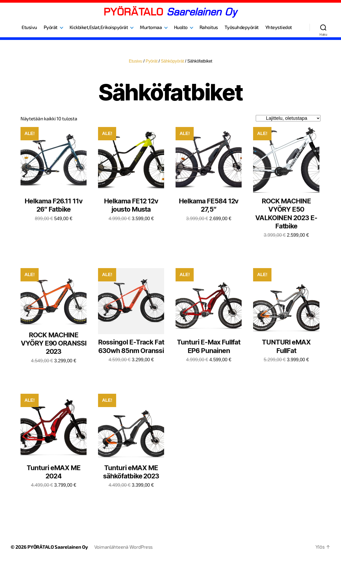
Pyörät (51, 27)
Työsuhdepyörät (242, 27)
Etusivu (29, 27)
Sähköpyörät (172, 61)
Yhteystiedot (278, 27)
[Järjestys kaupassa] (288, 118)
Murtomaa (151, 27)
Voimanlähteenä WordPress (123, 547)
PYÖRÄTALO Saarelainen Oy (57, 547)
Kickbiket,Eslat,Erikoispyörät (99, 27)
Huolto (181, 27)
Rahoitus (209, 27)
